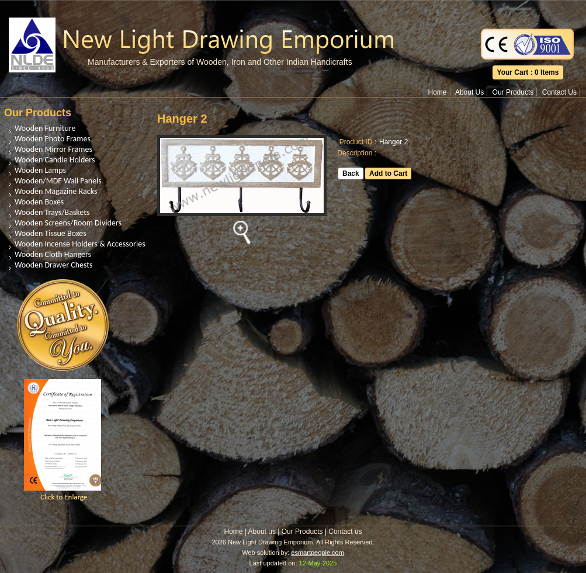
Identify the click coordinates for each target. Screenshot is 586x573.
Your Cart (513, 72)
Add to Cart (388, 173)
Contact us (345, 531)
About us (262, 531)
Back (350, 173)
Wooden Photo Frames (53, 139)
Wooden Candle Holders (55, 160)
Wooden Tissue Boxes (50, 233)
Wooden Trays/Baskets (52, 212)
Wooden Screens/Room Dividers (68, 223)
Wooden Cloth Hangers (53, 254)
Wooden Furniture (45, 128)
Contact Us (559, 92)
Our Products (513, 92)
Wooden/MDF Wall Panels (58, 181)
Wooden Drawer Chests (53, 265)
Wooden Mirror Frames (53, 149)
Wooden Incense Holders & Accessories (80, 244)
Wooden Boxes (39, 202)
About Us (469, 92)
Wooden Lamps (40, 170)
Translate (527, 8)
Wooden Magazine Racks (56, 191)
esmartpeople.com (317, 552)
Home (437, 92)
